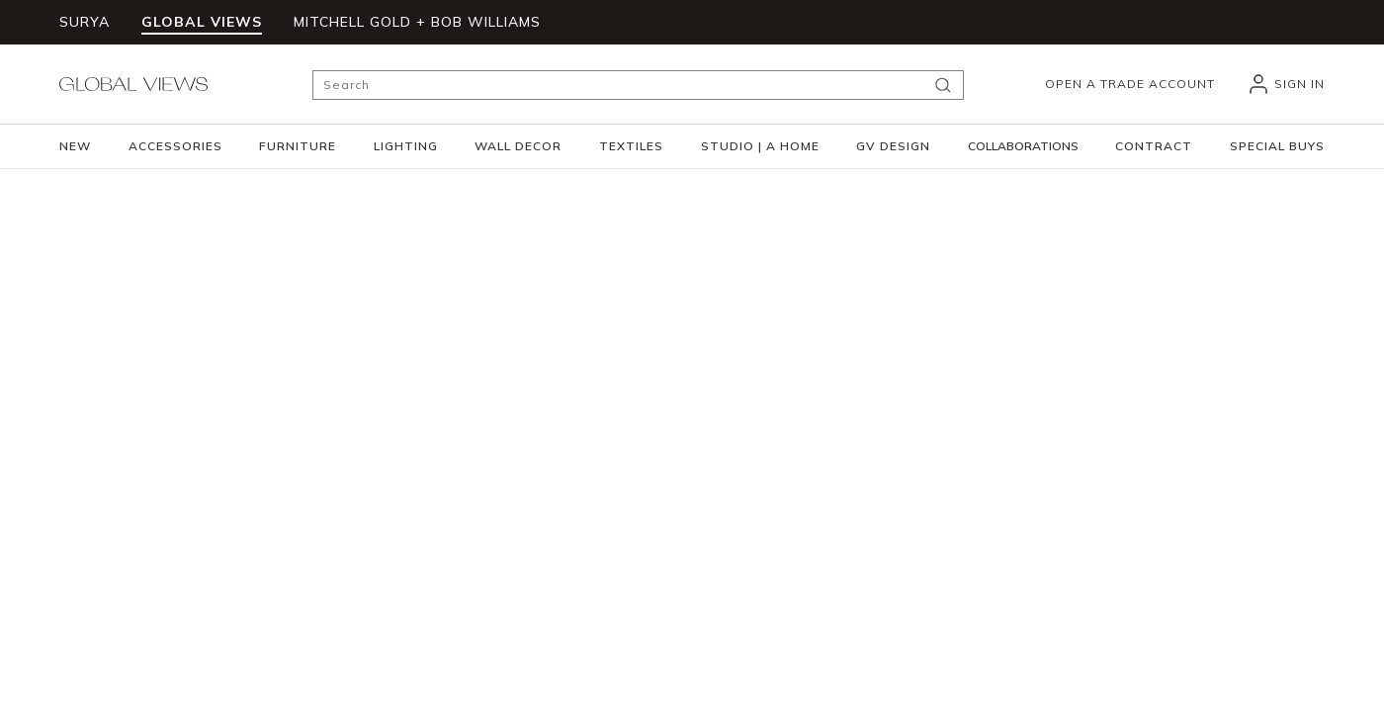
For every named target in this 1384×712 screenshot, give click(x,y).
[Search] (638, 85)
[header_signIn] (1286, 84)
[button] (175, 146)
